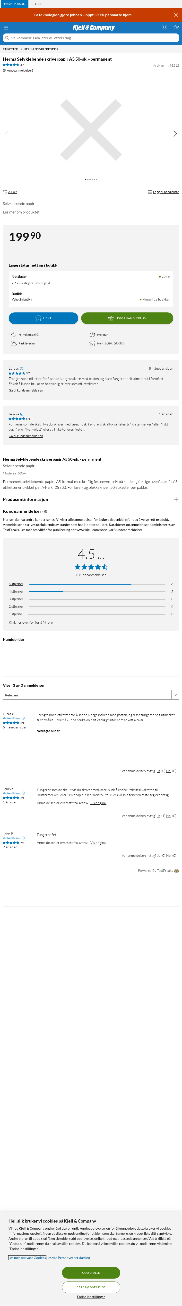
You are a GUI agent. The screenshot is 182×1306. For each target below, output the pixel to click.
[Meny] (6, 27)
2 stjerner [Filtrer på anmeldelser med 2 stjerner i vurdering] (16, 606)
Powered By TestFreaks (158, 870)
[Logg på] (164, 27)
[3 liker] (10, 192)
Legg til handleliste (163, 192)
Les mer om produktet (21, 212)
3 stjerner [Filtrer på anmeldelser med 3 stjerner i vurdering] (16, 599)
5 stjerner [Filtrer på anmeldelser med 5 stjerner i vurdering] (16, 584)
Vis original (98, 803)
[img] (175, 134)
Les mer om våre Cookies (27, 1258)
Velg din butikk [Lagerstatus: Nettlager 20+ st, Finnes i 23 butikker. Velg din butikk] (22, 299)
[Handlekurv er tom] (176, 27)
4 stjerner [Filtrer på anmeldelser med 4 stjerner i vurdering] (16, 591)
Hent (43, 318)
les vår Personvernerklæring (68, 1258)
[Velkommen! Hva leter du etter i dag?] (94, 38)
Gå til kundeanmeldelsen (26, 390)
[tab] (14, 4)
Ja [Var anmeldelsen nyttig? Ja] (158, 771)
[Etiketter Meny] (21, 49)
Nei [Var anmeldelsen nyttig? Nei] (168, 771)
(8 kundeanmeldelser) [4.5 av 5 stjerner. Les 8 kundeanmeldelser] (18, 70)
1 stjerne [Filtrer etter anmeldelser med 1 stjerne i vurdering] (15, 614)
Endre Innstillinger (91, 1297)
